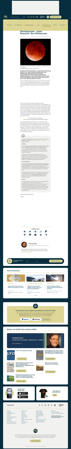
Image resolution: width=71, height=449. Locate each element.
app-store (23, 393)
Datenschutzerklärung (55, 412)
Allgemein (9, 410)
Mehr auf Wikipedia (17, 343)
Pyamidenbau (16, 292)
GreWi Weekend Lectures (11, 423)
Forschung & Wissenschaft (12, 416)
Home (8, 24)
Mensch (55, 22)
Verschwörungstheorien (40, 420)
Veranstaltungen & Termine (41, 419)
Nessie (37, 292)
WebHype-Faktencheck (40, 421)
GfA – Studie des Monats (11, 421)
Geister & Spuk (9, 418)
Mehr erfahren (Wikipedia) (26, 252)
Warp (52, 292)
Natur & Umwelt (38, 283)
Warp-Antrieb (56, 292)
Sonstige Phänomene (29, 22)
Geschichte (9, 419)
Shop (55, 395)
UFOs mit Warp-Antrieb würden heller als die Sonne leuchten (54, 287)
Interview (23, 412)
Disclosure (9, 414)
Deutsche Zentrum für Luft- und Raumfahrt (38, 140)
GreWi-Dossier (24, 410)
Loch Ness (34, 292)
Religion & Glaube (39, 412)
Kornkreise (23, 414)
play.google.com (23, 396)
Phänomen (24, 148)
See (39, 292)
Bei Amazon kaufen (21, 381)
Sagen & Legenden (39, 413)
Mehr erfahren (46, 319)
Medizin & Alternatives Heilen (26, 419)
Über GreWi (62, 22)
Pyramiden (21, 292)
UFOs (38, 22)
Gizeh (13, 292)
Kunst (22, 418)
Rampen (9, 293)
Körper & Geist (24, 415)
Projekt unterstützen (55, 16)
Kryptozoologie (30, 283)
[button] (25, 232)
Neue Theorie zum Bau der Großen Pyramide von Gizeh (16, 286)
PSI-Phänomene (18, 22)
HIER (24, 119)
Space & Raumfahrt (46, 22)
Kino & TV (23, 413)
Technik (48, 283)
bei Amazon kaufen (22, 358)
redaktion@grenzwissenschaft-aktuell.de (48, 17)
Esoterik (8, 415)
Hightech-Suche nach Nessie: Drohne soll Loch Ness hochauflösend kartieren (34, 288)
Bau (11, 292)
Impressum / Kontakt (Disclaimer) (57, 413)
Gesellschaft (9, 420)
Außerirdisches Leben (11, 413)
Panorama (23, 423)
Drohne (31, 292)
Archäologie (9, 22)
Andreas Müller (22, 36)
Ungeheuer (29, 293)
